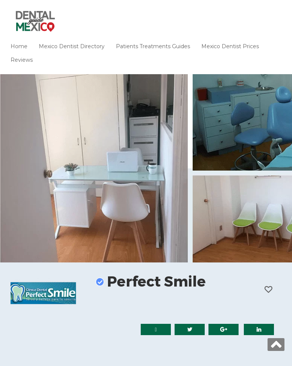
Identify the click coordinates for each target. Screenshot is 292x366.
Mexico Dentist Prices (230, 46)
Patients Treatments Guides (153, 46)
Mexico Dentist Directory (72, 46)
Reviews (22, 59)
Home (19, 46)
